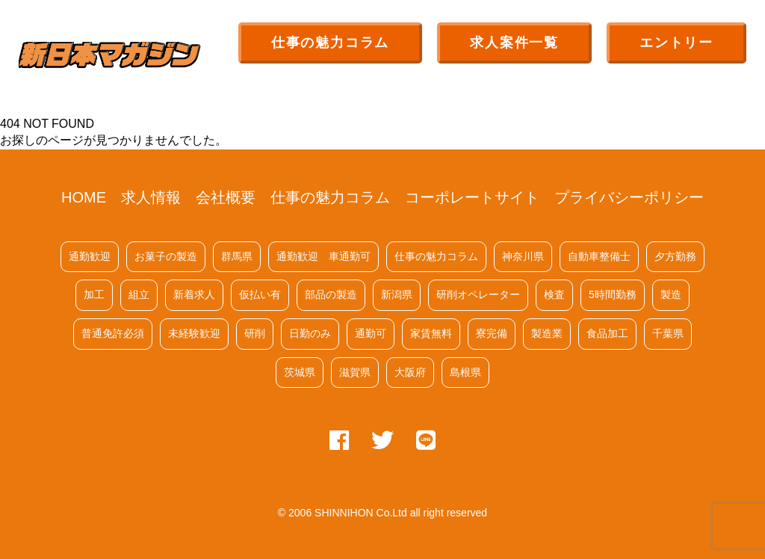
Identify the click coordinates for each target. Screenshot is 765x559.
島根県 (465, 372)
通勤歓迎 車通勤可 (323, 256)
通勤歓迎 (90, 256)
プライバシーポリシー (629, 197)
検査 (554, 294)
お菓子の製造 (165, 256)
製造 (670, 294)
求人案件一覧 (514, 42)
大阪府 (410, 372)
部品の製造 (331, 294)
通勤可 (370, 333)
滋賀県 (355, 372)
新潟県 (396, 294)
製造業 (547, 333)
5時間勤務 (613, 294)
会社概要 (225, 197)
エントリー (676, 42)
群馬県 (237, 256)
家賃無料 (431, 333)
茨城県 (299, 372)
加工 (94, 294)
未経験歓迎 (194, 333)
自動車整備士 (599, 256)
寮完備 (491, 333)
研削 (254, 333)
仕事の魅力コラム (330, 42)
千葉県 (668, 333)
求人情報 (151, 197)
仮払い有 (260, 294)
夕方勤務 (675, 256)
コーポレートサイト (472, 197)
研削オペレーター (478, 294)
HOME (83, 197)
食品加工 (607, 333)
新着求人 (194, 294)
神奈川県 (523, 256)
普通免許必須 (112, 333)
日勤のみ (310, 333)
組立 (138, 294)
